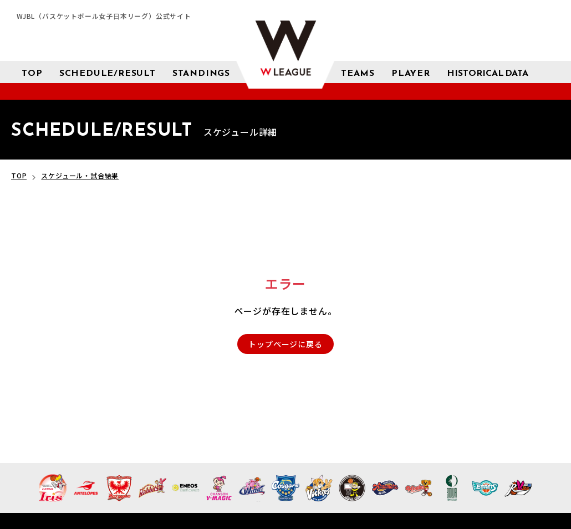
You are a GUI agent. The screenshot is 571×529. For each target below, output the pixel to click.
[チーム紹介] (358, 72)
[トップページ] (32, 72)
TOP (19, 175)
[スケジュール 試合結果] (107, 72)
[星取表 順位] (201, 72)
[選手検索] (410, 72)
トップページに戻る (285, 344)
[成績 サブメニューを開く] (487, 72)
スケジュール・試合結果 (80, 175)
